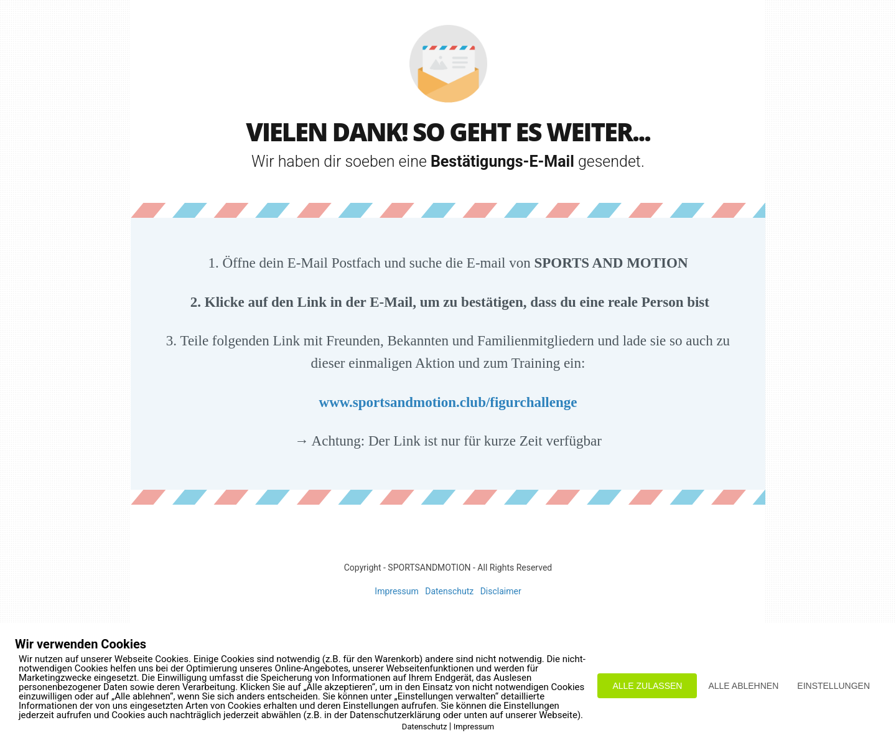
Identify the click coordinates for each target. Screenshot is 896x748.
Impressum (396, 591)
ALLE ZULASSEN (647, 686)
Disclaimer (500, 591)
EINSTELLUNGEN (833, 686)
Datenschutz (449, 591)
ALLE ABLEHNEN (743, 686)
